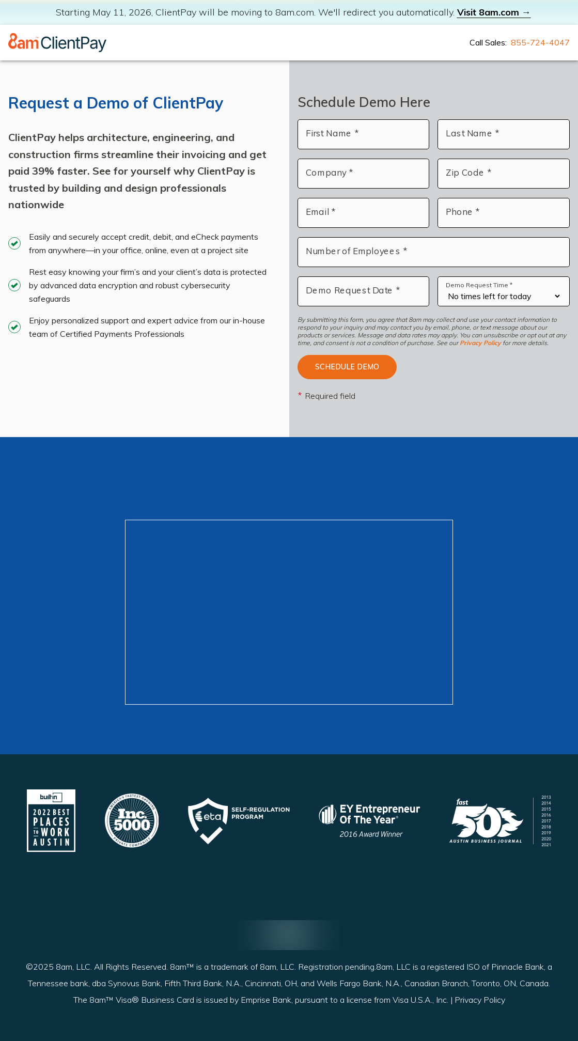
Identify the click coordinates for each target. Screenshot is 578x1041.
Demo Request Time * (479, 285)
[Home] (57, 42)
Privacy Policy (480, 343)
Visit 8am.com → (494, 12)
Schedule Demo (347, 366)
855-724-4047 (540, 42)
